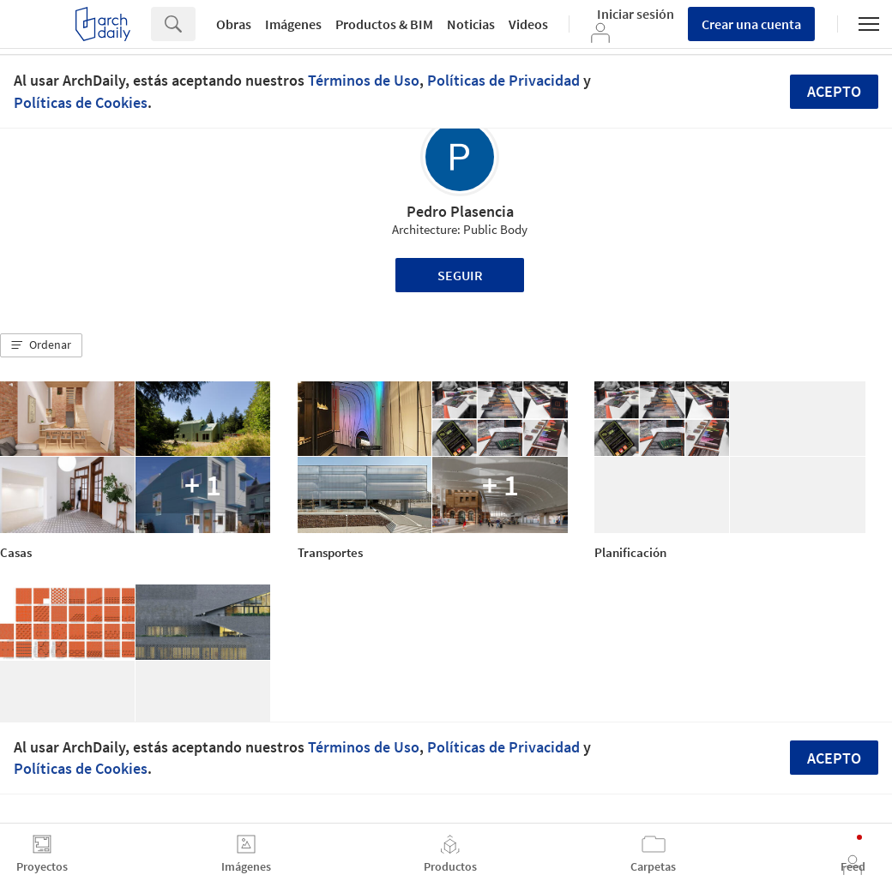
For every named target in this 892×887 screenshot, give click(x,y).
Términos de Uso (363, 80)
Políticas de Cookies (81, 102)
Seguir (460, 275)
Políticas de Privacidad (503, 80)
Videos (528, 24)
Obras (233, 24)
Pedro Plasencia (460, 211)
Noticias (471, 24)
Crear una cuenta (751, 24)
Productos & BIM (384, 24)
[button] (41, 345)
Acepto (834, 91)
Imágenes (293, 24)
